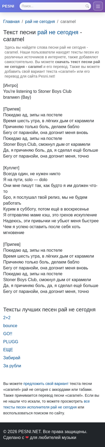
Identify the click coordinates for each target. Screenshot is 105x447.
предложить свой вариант (45, 383)
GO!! (7, 333)
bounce (10, 325)
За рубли (12, 366)
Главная (11, 21)
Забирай (11, 358)
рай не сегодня (40, 21)
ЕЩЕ (8, 349)
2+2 (6, 317)
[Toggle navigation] (98, 6)
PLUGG (10, 341)
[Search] (55, 6)
